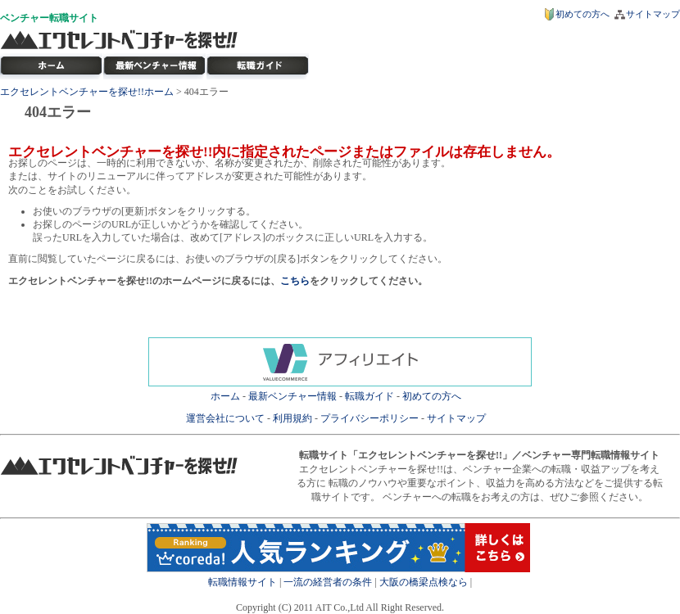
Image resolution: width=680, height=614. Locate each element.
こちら (295, 281)
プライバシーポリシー (369, 418)
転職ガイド (369, 396)
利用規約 (292, 418)
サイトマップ (653, 14)
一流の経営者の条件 (327, 582)
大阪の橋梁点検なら (423, 582)
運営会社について (225, 418)
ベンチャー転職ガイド (258, 66)
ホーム (225, 396)
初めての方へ (582, 14)
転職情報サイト (242, 582)
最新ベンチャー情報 (154, 66)
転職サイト (73, 18)
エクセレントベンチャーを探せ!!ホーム (87, 91)
